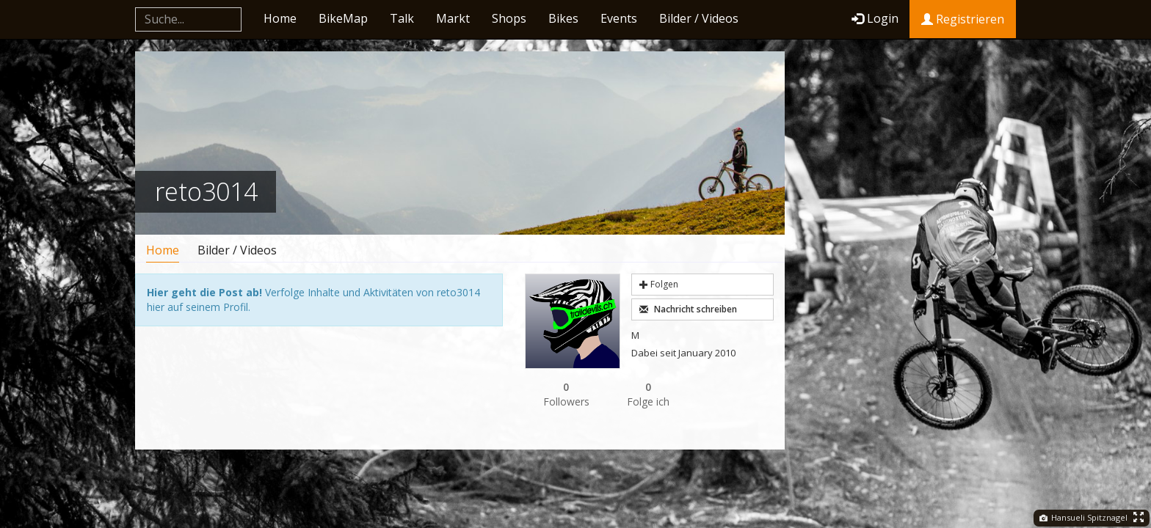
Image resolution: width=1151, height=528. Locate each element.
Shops (509, 18)
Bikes (563, 18)
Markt (453, 18)
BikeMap (343, 18)
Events (618, 18)
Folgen (658, 284)
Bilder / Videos (698, 18)
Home (280, 18)
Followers (566, 394)
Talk (402, 18)
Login (875, 18)
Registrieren (962, 19)
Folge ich (648, 394)
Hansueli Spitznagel (1083, 517)
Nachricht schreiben (688, 309)
